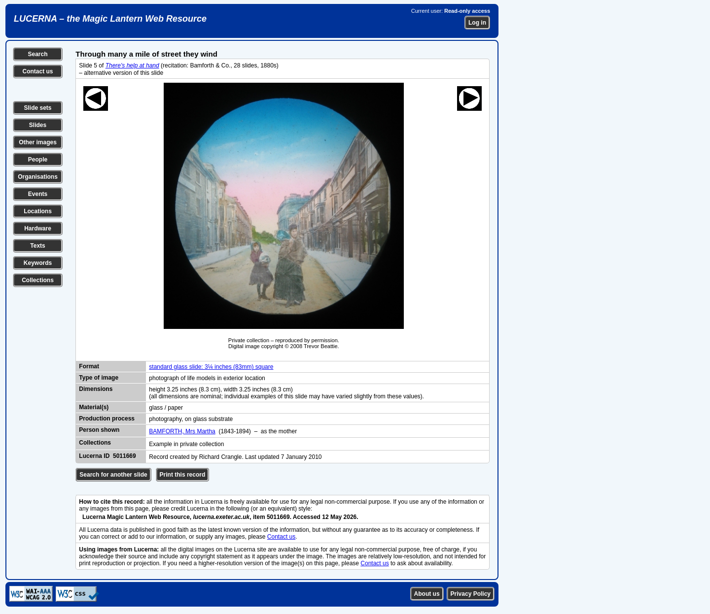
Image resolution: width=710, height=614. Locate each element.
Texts (37, 245)
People (37, 159)
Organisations (38, 176)
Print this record (183, 474)
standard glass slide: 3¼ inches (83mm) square (211, 366)
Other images (38, 142)
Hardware (37, 228)
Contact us (37, 71)
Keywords (38, 262)
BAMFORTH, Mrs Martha (182, 431)
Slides (37, 125)
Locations (38, 211)
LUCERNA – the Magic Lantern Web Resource (110, 19)
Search (37, 54)
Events (37, 194)
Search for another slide (113, 474)
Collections (38, 280)
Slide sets (37, 107)
